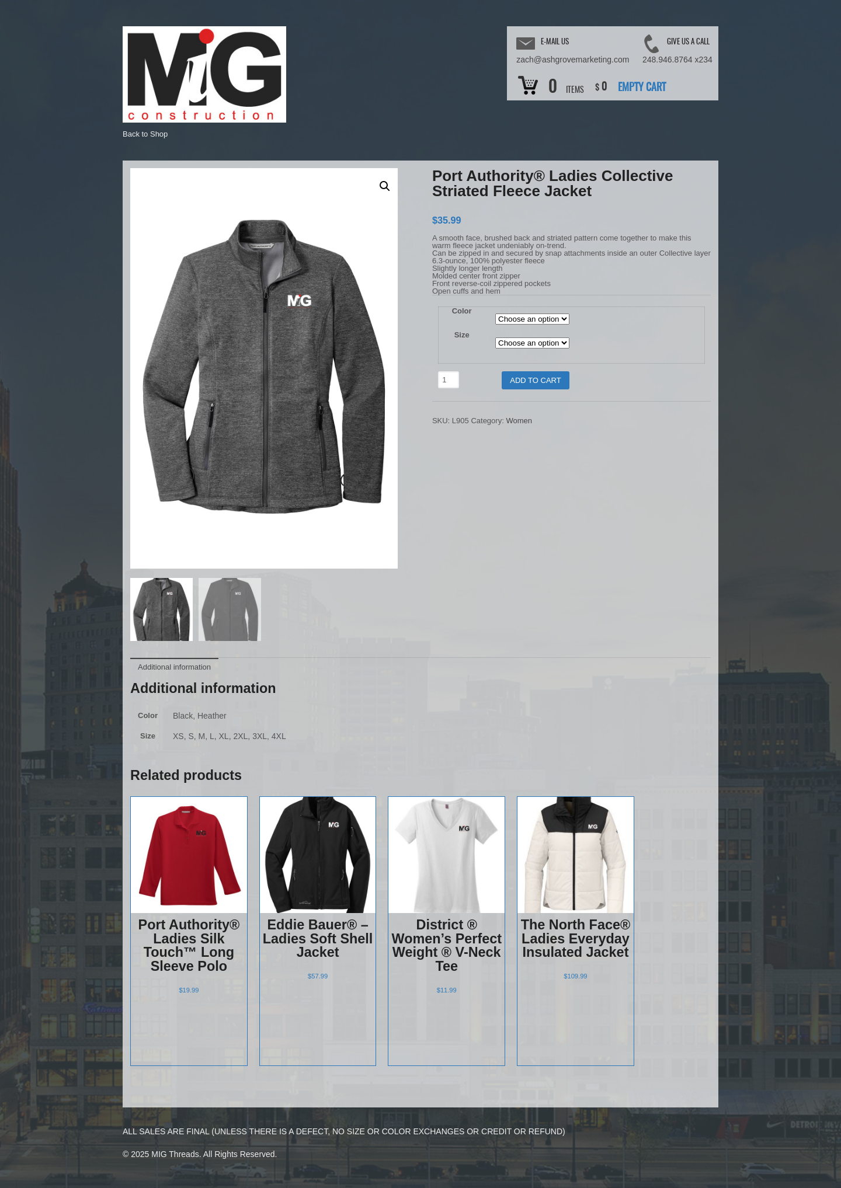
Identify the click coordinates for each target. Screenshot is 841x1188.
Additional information (174, 667)
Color (462, 310)
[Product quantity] (448, 379)
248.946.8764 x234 (677, 59)
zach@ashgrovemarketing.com (572, 59)
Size (462, 334)
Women (519, 420)
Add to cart (535, 380)
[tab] (174, 666)
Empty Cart (642, 88)
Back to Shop (145, 134)
